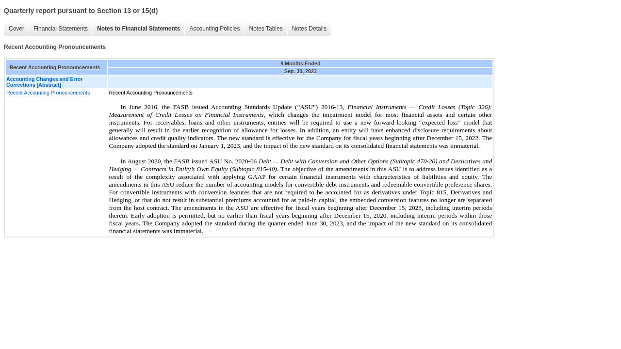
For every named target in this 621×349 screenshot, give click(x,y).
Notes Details (309, 28)
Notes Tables (266, 28)
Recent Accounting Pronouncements (48, 92)
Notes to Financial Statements (138, 28)
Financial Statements (60, 28)
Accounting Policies (214, 28)
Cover (16, 28)
